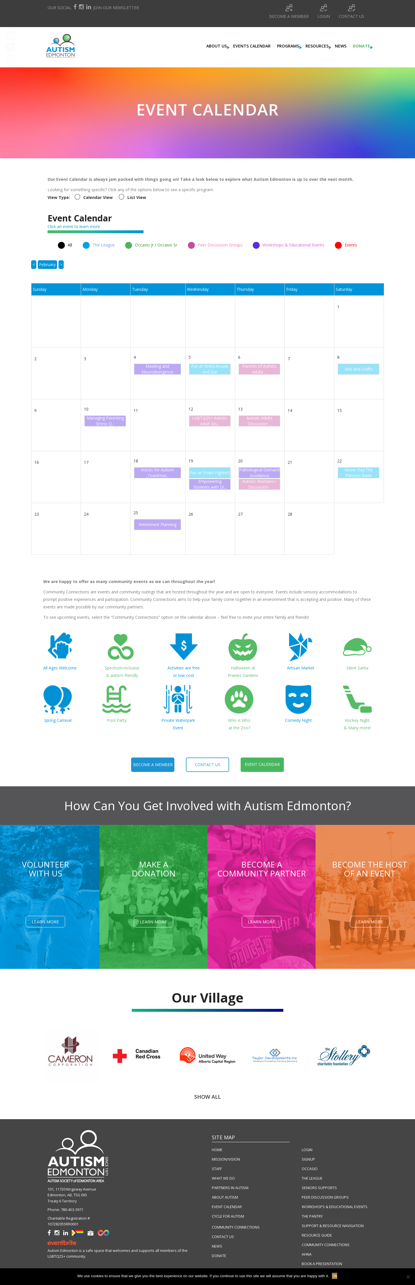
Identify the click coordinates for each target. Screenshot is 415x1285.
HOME (217, 1149)
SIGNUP (308, 1159)
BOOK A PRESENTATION (322, 1263)
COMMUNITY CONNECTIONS (236, 1227)
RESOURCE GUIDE (317, 1235)
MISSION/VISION (226, 1159)
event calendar (262, 764)
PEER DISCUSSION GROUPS (325, 1197)
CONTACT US (223, 1236)
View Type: (59, 197)
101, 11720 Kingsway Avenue (72, 1189)
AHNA (307, 1254)
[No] (408, 1277)
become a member (153, 764)
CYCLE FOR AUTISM (228, 1216)
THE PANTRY (312, 1216)
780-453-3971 (72, 1209)
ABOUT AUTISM (225, 1197)
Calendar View (98, 197)
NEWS (217, 1246)
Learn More (45, 922)
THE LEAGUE (312, 1178)
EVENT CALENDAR (227, 1206)
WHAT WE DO (223, 1178)
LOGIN (307, 1149)
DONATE (219, 1255)
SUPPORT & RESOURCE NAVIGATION (333, 1225)
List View (136, 197)
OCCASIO (310, 1168)
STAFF (217, 1168)
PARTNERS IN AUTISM (230, 1187)
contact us (207, 764)
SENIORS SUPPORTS (319, 1187)
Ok (334, 1276)
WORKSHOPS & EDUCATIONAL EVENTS (334, 1206)
